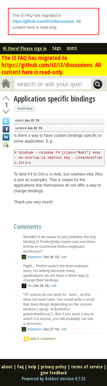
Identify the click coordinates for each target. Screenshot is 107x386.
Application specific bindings (54, 99)
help (32, 367)
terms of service (87, 367)
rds (29, 285)
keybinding (25, 108)
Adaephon (34, 257)
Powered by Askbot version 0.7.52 (53, 378)
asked (27, 120)
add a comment (43, 339)
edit (63, 257)
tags (56, 48)
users (72, 48)
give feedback (53, 373)
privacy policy (53, 367)
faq (20, 367)
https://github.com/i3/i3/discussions (43, 21)
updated (28, 128)
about (7, 367)
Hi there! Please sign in (25, 48)
